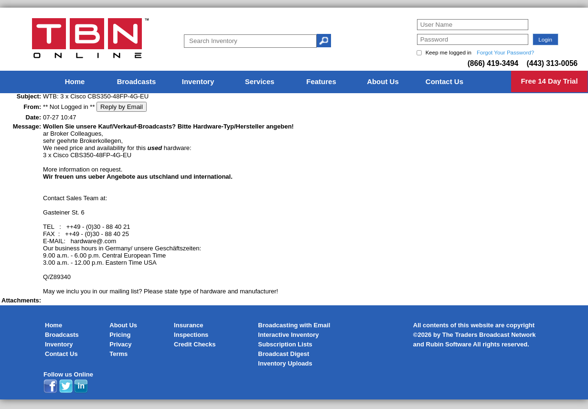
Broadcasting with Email (294, 325)
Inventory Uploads (285, 363)
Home (53, 325)
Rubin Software (448, 344)
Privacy (120, 344)
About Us (123, 325)
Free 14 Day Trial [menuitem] (549, 81)
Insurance (188, 325)
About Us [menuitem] (383, 81)
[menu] (294, 82)
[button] (545, 39)
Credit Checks (194, 344)
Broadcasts (62, 334)
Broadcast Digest (283, 353)
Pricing (119, 334)
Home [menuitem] (75, 81)
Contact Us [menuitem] (444, 81)
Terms (118, 353)
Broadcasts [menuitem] (136, 81)
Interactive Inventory (288, 334)
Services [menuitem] (260, 81)
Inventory (59, 344)
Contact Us (61, 353)
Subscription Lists (285, 344)
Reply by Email (121, 106)
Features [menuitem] (321, 81)
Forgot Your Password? (505, 52)
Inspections (191, 334)
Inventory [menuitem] (198, 81)
